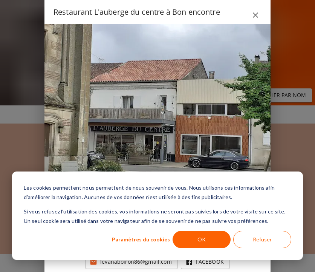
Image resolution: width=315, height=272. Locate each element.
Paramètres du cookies (141, 239)
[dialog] (157, 216)
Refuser (262, 239)
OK (201, 239)
